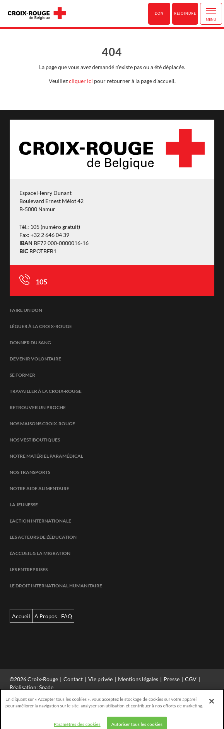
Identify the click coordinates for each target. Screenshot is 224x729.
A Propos (45, 616)
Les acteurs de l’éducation (43, 537)
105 (41, 281)
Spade (46, 687)
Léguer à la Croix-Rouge (41, 326)
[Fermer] (211, 705)
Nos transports (30, 472)
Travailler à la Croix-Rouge (46, 391)
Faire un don (26, 310)
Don (159, 13)
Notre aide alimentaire (39, 488)
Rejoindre (185, 13)
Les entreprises (29, 569)
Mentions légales (138, 679)
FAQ (66, 616)
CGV (191, 679)
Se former (22, 375)
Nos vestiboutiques (35, 440)
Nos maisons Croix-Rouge (42, 423)
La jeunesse (24, 504)
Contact (73, 679)
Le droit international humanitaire (56, 586)
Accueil (21, 616)
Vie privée (100, 679)
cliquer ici (81, 81)
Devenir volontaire (35, 359)
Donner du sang (30, 342)
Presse (172, 679)
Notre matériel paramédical (46, 456)
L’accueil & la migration (40, 553)
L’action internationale (40, 521)
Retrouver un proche (38, 407)
